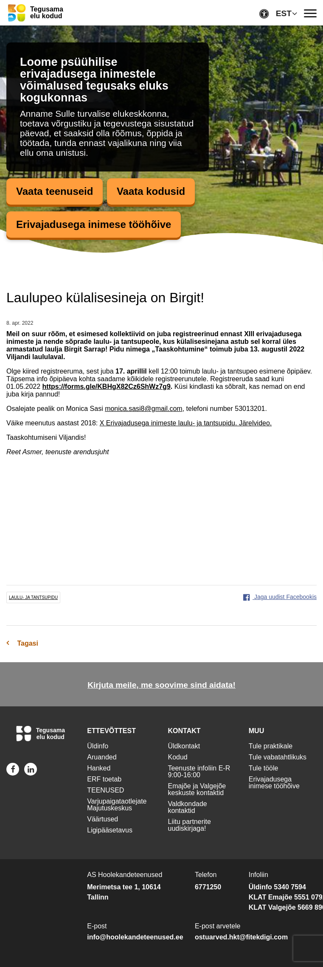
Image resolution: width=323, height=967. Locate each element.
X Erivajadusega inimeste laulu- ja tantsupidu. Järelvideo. (186, 423)
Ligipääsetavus (109, 830)
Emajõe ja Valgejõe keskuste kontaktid (197, 789)
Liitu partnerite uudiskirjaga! (189, 825)
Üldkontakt (184, 746)
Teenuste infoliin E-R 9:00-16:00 (199, 772)
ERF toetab (104, 779)
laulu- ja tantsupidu (33, 597)
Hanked (98, 768)
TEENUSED (105, 790)
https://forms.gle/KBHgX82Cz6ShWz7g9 (106, 386)
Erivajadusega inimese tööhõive (93, 224)
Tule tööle (263, 768)
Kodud (178, 757)
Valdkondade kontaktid (187, 807)
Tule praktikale (270, 746)
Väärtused (102, 819)
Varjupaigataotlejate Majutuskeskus (116, 805)
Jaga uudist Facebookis (280, 596)
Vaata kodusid (151, 191)
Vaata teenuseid (54, 191)
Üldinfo (97, 746)
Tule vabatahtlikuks (277, 757)
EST (284, 13)
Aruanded (101, 757)
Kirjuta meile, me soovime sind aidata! (161, 684)
